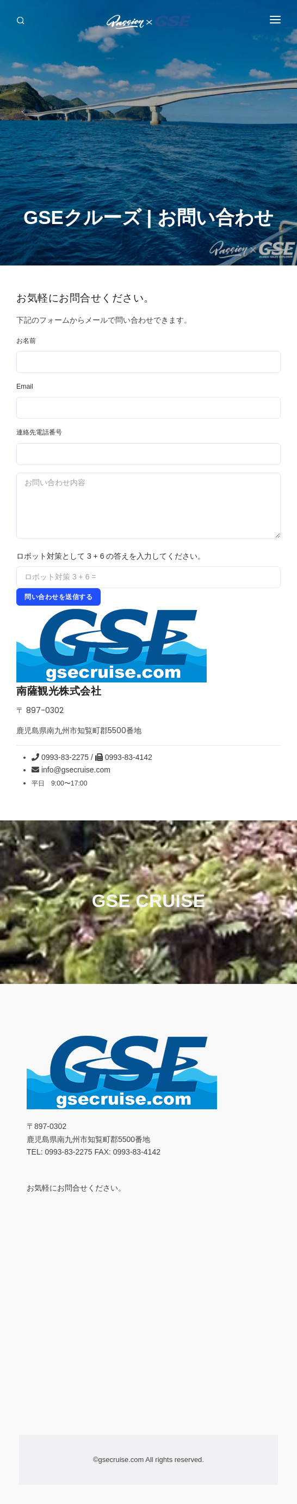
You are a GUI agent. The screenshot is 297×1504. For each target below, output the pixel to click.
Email (24, 386)
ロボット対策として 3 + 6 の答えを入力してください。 (110, 556)
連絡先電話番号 (39, 432)
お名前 (26, 341)
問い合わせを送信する (58, 597)
